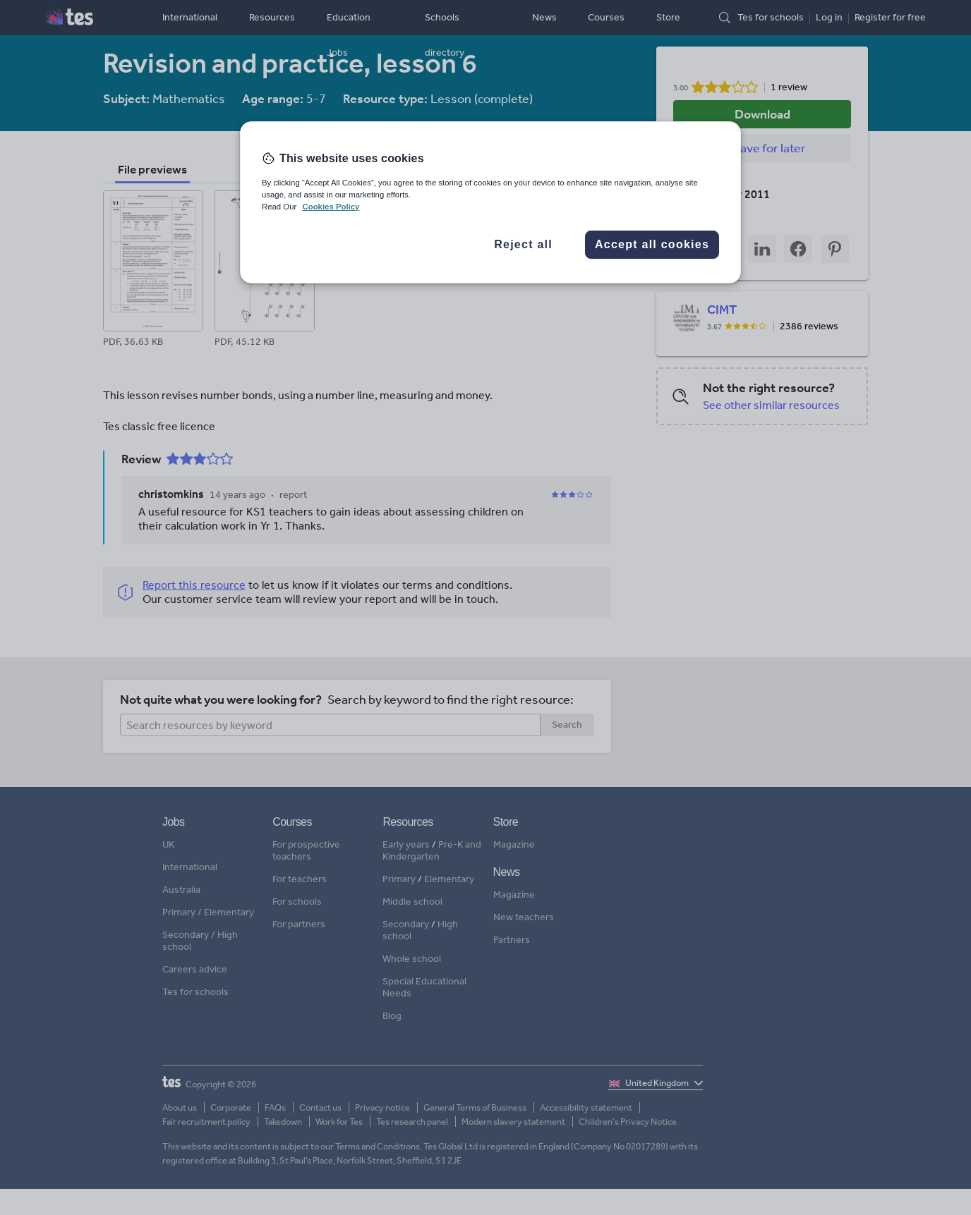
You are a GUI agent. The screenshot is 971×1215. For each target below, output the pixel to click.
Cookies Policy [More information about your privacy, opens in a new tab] (330, 206)
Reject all (523, 244)
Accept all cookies (652, 244)
